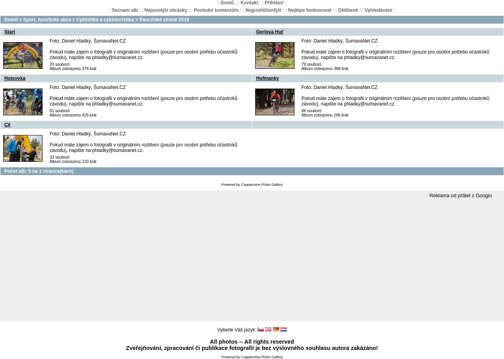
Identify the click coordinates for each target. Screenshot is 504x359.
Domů (227, 3)
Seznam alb (125, 10)
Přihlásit (274, 3)
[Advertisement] (252, 260)
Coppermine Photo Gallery (262, 185)
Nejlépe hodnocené (310, 10)
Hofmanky (267, 78)
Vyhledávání (378, 10)
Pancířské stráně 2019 (164, 19)
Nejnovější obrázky (166, 10)
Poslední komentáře (216, 10)
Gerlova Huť (270, 32)
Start (9, 32)
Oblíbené (348, 10)
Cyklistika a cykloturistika (105, 19)
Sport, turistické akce (47, 19)
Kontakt (249, 3)
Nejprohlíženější (263, 10)
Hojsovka (14, 78)
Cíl (7, 125)
